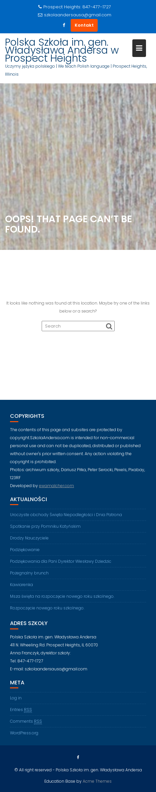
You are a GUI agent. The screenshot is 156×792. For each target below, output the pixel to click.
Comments (26, 721)
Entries (21, 710)
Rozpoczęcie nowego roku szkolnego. (47, 608)
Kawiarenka (21, 584)
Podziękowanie (25, 549)
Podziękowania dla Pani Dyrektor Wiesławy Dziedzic (60, 561)
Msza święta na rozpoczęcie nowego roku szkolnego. (62, 596)
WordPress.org (24, 733)
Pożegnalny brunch (29, 573)
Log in (16, 698)
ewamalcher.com (56, 485)
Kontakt (84, 25)
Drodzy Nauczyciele (29, 538)
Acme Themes (97, 781)
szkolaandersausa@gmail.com (74, 15)
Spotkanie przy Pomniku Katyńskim (45, 526)
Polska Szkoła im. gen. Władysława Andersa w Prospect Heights (62, 50)
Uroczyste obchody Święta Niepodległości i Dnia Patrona (66, 514)
